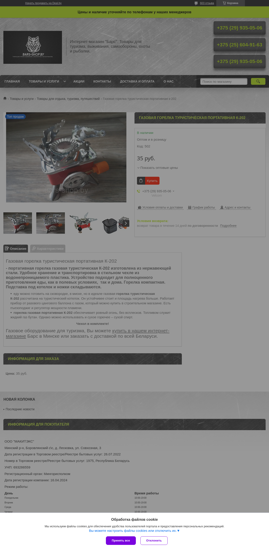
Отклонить (154, 540)
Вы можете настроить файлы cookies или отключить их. (133, 530)
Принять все (121, 540)
